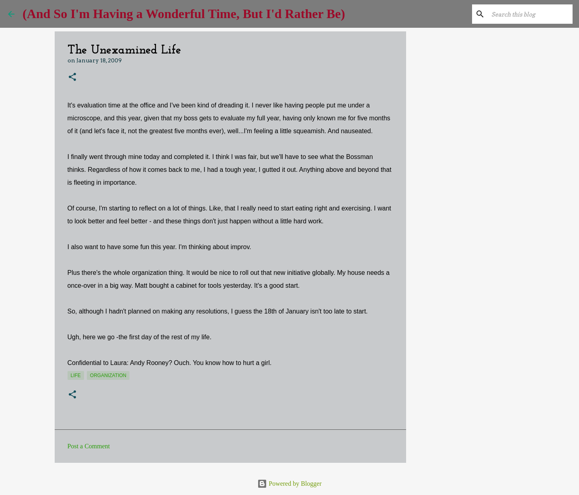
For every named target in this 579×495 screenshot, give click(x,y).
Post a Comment (89, 446)
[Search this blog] (530, 14)
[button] (72, 77)
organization (108, 375)
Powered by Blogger (289, 483)
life (76, 375)
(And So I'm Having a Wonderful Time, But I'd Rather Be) (184, 13)
